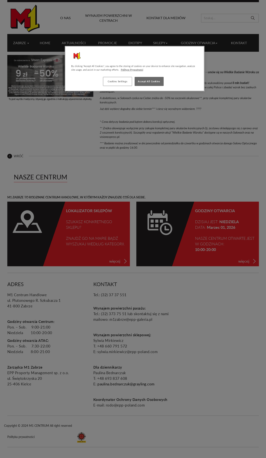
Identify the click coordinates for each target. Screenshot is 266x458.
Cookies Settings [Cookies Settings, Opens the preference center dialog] (117, 81)
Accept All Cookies (149, 81)
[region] (134, 68)
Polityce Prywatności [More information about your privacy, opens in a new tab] (132, 69)
